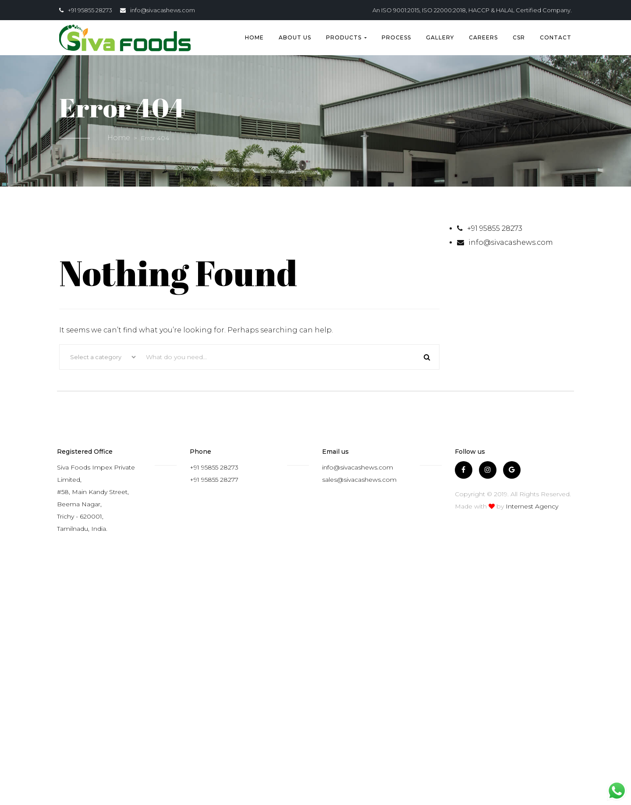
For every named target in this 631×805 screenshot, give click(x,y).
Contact (555, 37)
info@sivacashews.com (162, 10)
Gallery (440, 37)
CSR (519, 37)
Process (396, 37)
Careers (483, 37)
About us (295, 37)
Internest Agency (532, 506)
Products (346, 37)
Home (254, 37)
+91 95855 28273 (90, 10)
